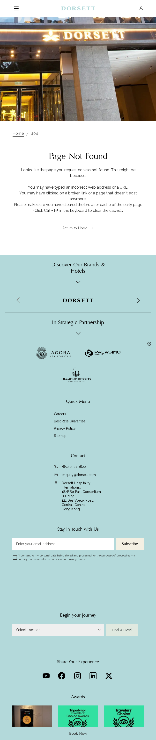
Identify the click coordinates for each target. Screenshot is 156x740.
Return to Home (75, 228)
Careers (60, 414)
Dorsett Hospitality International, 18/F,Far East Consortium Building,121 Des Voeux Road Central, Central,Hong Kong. (81, 496)
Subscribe (130, 543)
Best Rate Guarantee (69, 421)
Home (18, 133)
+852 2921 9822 (74, 467)
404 (34, 133)
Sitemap (60, 436)
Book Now (78, 733)
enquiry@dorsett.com (79, 475)
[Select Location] (58, 630)
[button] (138, 300)
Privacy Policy (65, 428)
